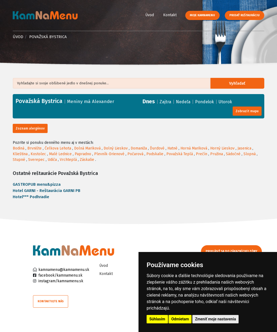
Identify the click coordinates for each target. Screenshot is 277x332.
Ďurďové (157, 148)
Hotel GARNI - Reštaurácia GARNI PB (46, 190)
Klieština (20, 154)
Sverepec (36, 159)
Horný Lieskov (222, 148)
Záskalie (87, 159)
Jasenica (244, 148)
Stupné (19, 159)
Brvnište (34, 148)
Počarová (135, 154)
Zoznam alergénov (30, 128)
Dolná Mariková (87, 148)
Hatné (172, 148)
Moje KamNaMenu (202, 15)
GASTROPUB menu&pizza (37, 184)
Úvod (149, 15)
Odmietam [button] (180, 319)
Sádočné (233, 154)
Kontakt (170, 15)
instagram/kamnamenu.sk (60, 281)
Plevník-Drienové (109, 154)
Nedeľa (183, 101)
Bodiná (18, 148)
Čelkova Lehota (58, 148)
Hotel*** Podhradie (31, 196)
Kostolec (38, 154)
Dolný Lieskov (116, 148)
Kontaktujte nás (51, 301)
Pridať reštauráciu (244, 15)
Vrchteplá (68, 159)
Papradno (83, 154)
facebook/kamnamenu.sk (60, 275)
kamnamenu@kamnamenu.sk (63, 269)
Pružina (216, 154)
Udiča (52, 159)
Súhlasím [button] (157, 319)
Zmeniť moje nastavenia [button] (215, 319)
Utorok (225, 101)
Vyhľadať (239, 83)
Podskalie (154, 154)
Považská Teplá (179, 154)
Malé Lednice (60, 154)
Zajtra (165, 101)
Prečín (201, 154)
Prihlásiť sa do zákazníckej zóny (234, 251)
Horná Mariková (193, 148)
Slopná (249, 154)
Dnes (149, 101)
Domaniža (139, 148)
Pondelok (204, 101)
